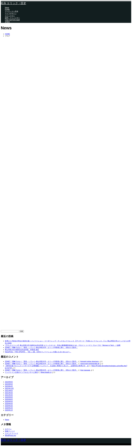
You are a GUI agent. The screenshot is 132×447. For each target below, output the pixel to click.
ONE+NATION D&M (12, 20)
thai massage (85, 370)
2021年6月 (9, 390)
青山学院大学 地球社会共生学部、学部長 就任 (22, 350)
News (7, 7)
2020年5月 (9, 401)
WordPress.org (10, 435)
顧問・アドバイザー (12, 18)
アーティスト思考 (11, 11)
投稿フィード (10, 431)
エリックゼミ (10, 16)
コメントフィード (11, 433)
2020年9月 (9, 397)
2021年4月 (9, 393)
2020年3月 (9, 406)
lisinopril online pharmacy (89, 361)
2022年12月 (9, 388)
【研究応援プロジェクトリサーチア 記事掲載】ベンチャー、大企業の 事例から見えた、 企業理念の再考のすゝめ (47, 366)
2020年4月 (9, 404)
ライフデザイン (10, 13)
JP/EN (7, 22)
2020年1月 (9, 410)
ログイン (8, 429)
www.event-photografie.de (90, 364)
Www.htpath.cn (46, 372)
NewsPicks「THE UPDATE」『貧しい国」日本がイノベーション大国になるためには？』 (38, 352)
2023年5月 (9, 384)
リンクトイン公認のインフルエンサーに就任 (21, 372)
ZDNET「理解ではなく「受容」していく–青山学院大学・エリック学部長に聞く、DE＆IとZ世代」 (41, 347)
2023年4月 (9, 386)
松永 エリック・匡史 (13, 3)
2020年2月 (9, 408)
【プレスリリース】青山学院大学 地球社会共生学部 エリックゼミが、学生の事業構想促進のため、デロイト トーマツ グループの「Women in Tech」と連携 (62, 345)
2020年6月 (9, 399)
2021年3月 (9, 395)
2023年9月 (9, 382)
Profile (7, 9)
